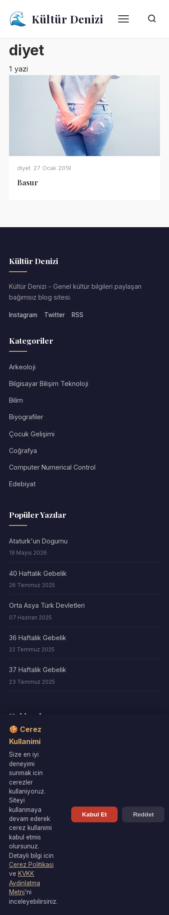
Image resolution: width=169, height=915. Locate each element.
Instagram (23, 314)
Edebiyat (22, 484)
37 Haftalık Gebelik (37, 669)
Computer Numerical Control (52, 467)
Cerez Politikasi (31, 864)
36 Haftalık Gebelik (37, 637)
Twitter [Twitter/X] (54, 314)
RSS (77, 314)
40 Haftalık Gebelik (38, 573)
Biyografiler (26, 417)
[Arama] (152, 19)
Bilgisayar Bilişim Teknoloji (48, 383)
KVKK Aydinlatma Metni (24, 883)
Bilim (16, 400)
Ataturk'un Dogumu (38, 541)
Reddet (143, 814)
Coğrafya (23, 450)
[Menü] (123, 19)
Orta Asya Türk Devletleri (47, 605)
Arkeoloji (22, 367)
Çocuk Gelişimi (32, 434)
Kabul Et (94, 814)
